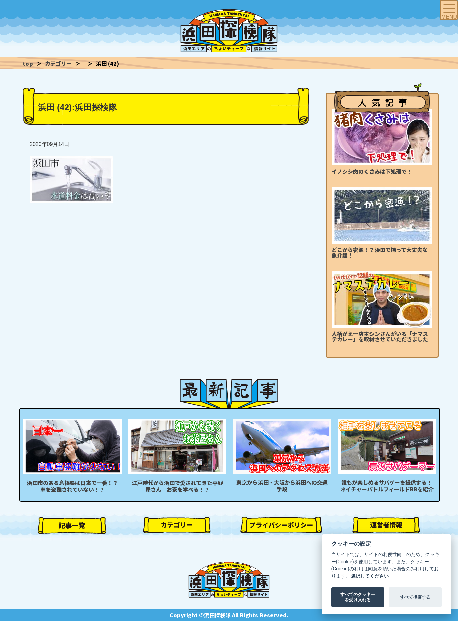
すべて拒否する (415, 597)
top (28, 63)
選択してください (370, 576)
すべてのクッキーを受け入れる (357, 597)
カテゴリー (58, 63)
